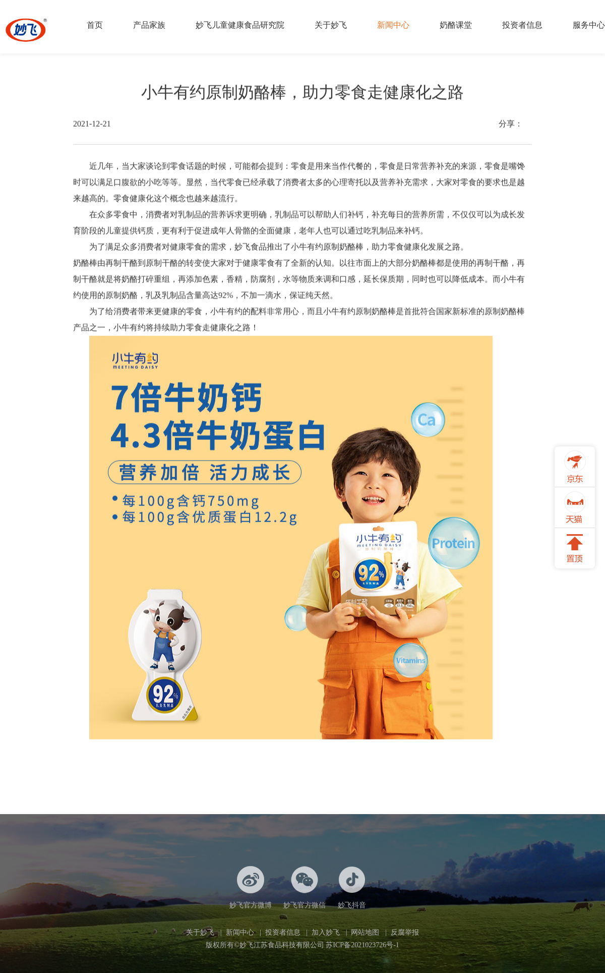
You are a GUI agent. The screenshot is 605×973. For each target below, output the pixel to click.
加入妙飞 (326, 932)
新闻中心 (393, 25)
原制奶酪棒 (343, 249)
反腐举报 (405, 932)
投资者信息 (522, 25)
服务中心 (589, 25)
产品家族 (149, 25)
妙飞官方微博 (250, 887)
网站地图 (365, 932)
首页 (95, 25)
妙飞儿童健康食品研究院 (240, 25)
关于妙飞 (331, 25)
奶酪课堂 (456, 25)
